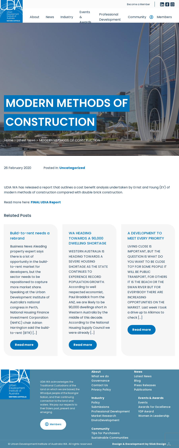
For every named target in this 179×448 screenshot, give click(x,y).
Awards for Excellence (154, 407)
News (50, 17)
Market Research (103, 416)
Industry (66, 17)
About (34, 17)
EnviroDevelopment (105, 420)
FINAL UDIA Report (46, 202)
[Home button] (11, 11)
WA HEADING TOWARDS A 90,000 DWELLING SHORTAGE (87, 238)
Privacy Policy (101, 390)
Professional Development (110, 17)
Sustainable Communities (109, 438)
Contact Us (99, 385)
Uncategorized (72, 168)
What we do (100, 376)
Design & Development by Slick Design (139, 444)
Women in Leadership (153, 416)
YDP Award (146, 411)
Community (137, 17)
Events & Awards (85, 17)
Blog (137, 381)
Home (8, 140)
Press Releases (145, 385)
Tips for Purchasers (105, 433)
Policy (95, 402)
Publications (143, 390)
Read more (24, 344)
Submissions (100, 407)
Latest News (26, 140)
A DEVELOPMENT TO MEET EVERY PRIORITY (146, 235)
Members (164, 17)
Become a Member (138, 4)
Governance (100, 381)
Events (143, 402)
